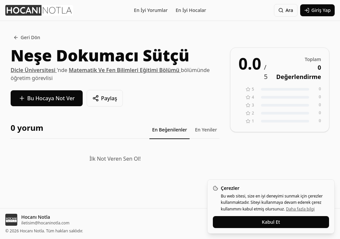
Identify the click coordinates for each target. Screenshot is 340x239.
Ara (285, 10)
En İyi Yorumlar (151, 10)
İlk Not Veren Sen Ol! (114, 158)
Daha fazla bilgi (300, 209)
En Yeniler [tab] (206, 129)
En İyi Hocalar (191, 10)
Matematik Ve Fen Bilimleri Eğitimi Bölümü (125, 70)
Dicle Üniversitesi (34, 70)
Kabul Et (271, 222)
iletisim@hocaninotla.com (45, 223)
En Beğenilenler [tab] (169, 129)
